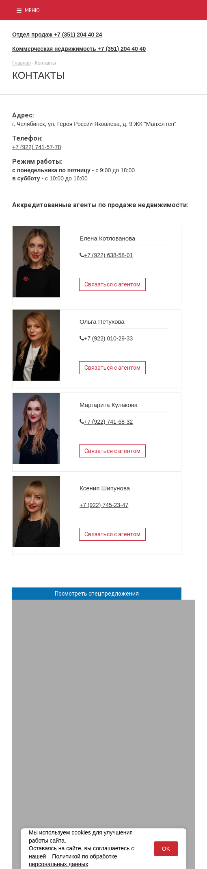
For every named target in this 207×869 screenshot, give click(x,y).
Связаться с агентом (112, 284)
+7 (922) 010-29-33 (108, 338)
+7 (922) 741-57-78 (36, 147)
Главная (21, 63)
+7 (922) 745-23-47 (104, 505)
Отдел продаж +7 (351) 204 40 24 (57, 34)
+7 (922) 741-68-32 (108, 421)
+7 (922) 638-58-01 (108, 255)
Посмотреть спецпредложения (97, 593)
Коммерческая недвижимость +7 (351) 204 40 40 (79, 49)
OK (166, 848)
